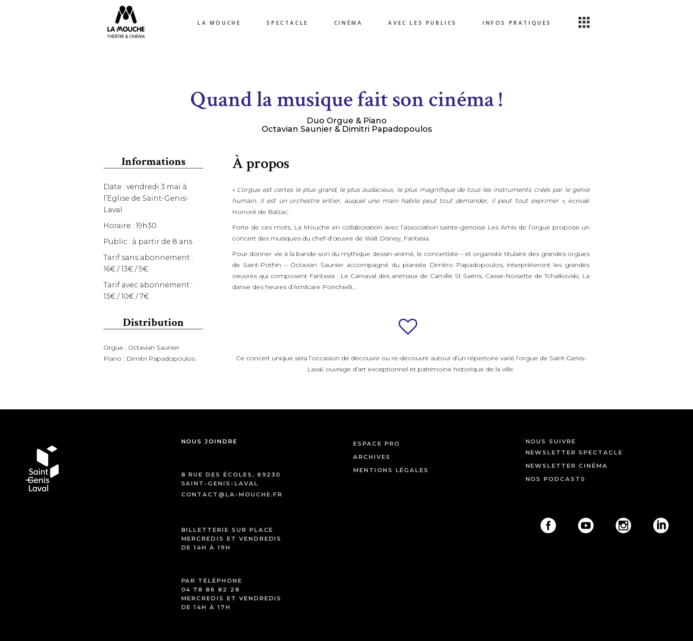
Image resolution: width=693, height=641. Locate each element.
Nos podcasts (555, 478)
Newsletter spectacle (574, 452)
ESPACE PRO (376, 443)
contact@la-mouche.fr (231, 494)
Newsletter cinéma (566, 465)
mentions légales (391, 469)
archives (372, 456)
